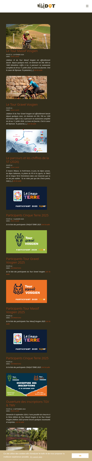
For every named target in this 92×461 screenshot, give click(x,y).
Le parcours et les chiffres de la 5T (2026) (65, 82)
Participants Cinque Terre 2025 (23, 140)
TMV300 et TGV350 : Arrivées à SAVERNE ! (61, 236)
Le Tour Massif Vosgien (63, 26)
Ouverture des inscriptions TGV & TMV (24, 236)
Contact (44, 441)
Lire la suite (73, 48)
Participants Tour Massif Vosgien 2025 (22, 188)
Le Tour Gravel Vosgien (22, 80)
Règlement (45, 434)
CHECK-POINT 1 (17, 294)
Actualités (45, 438)
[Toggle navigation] (87, 6)
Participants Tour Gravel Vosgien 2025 (63, 140)
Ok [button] (80, 456)
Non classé (56, 31)
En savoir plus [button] (36, 457)
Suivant (25, 329)
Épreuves (44, 430)
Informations (57, 147)
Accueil (43, 426)
